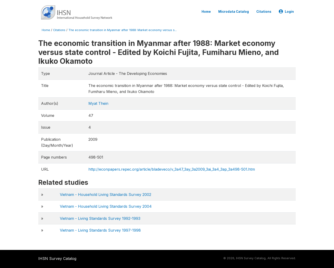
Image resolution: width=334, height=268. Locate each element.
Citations (263, 11)
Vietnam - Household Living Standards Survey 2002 (105, 194)
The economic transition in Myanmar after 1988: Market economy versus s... (122, 30)
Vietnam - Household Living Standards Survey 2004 (106, 206)
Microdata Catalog (233, 11)
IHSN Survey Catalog (57, 258)
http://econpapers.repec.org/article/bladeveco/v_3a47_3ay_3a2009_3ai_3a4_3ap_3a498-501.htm (171, 169)
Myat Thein (98, 103)
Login (286, 11)
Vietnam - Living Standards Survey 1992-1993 (100, 218)
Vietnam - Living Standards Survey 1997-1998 (100, 230)
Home (206, 11)
